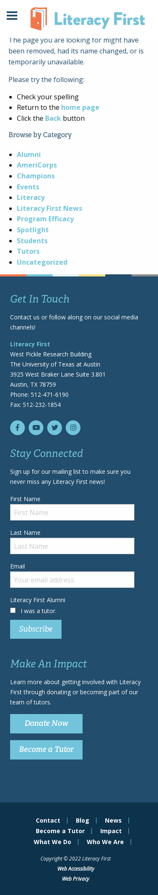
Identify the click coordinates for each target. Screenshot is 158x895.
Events (28, 186)
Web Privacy (75, 878)
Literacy (31, 197)
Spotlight (33, 229)
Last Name (72, 541)
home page (80, 107)
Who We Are (105, 842)
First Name (72, 508)
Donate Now (46, 723)
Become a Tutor (46, 749)
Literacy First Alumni (37, 600)
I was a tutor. (38, 611)
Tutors (28, 251)
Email (72, 575)
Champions (36, 176)
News (113, 820)
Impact (111, 831)
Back (53, 118)
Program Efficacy (45, 218)
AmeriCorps (37, 165)
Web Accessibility (75, 868)
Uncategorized (42, 262)
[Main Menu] (12, 16)
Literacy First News (49, 208)
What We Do (52, 842)
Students (32, 240)
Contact (48, 820)
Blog (82, 820)
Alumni (29, 154)
